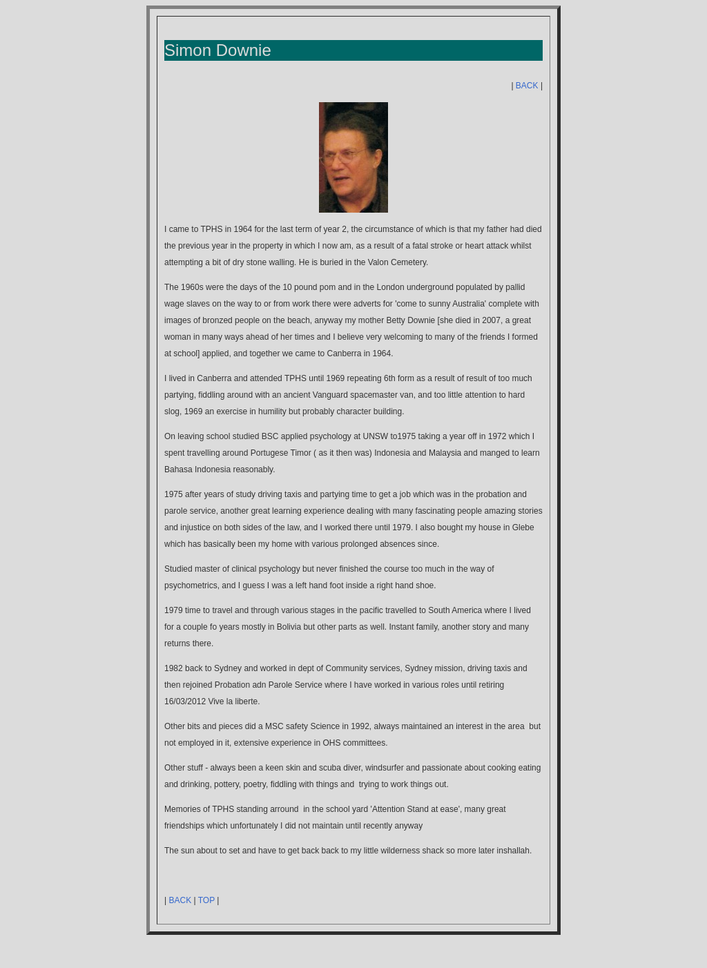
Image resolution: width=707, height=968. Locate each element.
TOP (206, 900)
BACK (527, 85)
